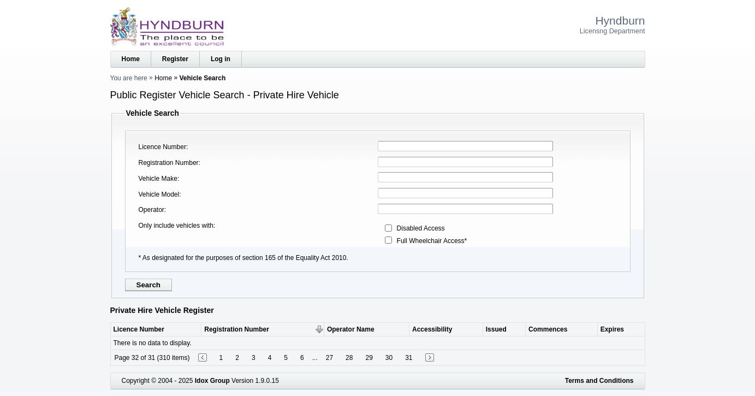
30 (389, 358)
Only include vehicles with (176, 225)
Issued (496, 329)
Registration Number (169, 163)
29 (368, 358)
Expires (612, 329)
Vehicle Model (159, 194)
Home (131, 59)
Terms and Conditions (599, 381)
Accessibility (432, 329)
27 (329, 358)
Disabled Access (421, 228)
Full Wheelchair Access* (432, 241)
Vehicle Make (158, 178)
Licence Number (162, 147)
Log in (220, 59)
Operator (151, 210)
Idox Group (212, 381)
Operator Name (350, 329)
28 (349, 358)
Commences (547, 329)
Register (175, 59)
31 (408, 358)
